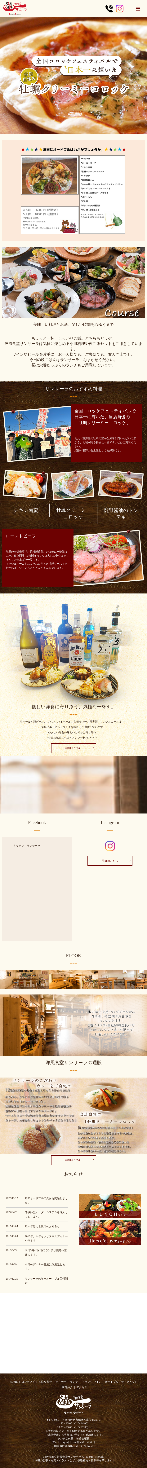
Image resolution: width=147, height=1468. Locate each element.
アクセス (81, 1387)
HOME (14, 1381)
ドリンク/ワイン (91, 1381)
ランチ (74, 1381)
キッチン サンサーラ (26, 845)
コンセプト (28, 1381)
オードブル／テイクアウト (121, 1381)
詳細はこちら (79, 748)
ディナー (61, 1381)
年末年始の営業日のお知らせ (42, 1226)
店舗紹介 (67, 1387)
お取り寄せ (45, 1381)
